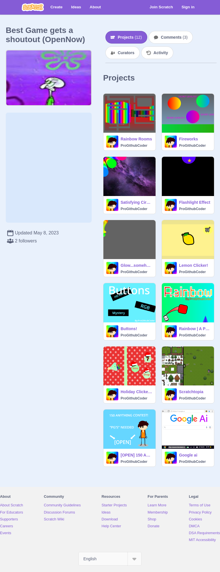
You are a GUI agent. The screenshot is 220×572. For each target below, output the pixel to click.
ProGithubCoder (134, 146)
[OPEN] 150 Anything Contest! (136, 455)
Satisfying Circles (136, 202)
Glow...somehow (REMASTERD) (136, 265)
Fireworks (188, 139)
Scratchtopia (191, 391)
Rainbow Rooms (136, 139)
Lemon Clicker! (193, 265)
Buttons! (129, 328)
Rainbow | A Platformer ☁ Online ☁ (195, 328)
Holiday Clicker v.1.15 (136, 391)
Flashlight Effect (194, 202)
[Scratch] (32, 7)
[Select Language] (110, 559)
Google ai (188, 455)
